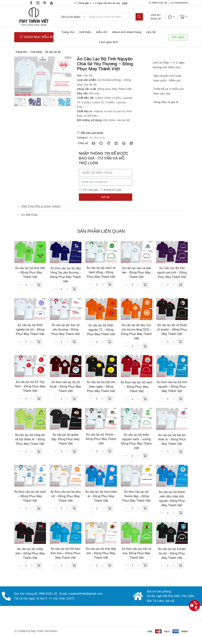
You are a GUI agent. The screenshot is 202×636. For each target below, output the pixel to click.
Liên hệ (150, 32)
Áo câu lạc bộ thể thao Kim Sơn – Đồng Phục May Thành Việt (65, 553)
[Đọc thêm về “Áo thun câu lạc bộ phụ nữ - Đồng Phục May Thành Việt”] (74, 508)
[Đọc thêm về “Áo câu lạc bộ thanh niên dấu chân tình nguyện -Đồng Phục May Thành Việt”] (180, 512)
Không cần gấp (112, 189)
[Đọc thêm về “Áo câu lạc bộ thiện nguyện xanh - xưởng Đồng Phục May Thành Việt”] (145, 455)
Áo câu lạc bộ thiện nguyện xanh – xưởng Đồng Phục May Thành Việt (136, 441)
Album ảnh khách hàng (126, 32)
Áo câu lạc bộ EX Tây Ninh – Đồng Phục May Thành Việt (30, 386)
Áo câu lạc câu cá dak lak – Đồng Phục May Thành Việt (136, 273)
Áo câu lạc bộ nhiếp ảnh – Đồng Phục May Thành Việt (30, 553)
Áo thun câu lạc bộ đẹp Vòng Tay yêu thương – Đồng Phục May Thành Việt (65, 275)
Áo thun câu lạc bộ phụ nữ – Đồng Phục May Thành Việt (65, 496)
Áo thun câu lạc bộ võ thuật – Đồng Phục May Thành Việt (65, 387)
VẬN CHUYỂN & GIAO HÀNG (39, 206)
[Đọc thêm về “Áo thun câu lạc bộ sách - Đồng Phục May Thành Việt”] (145, 398)
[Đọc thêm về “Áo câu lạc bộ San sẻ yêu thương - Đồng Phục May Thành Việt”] (74, 341)
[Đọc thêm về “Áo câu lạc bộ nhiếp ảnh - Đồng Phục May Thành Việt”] (38, 565)
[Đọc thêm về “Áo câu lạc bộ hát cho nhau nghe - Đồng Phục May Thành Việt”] (109, 398)
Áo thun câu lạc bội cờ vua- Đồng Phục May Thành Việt (136, 553)
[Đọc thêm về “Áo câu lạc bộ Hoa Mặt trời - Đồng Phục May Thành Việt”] (109, 565)
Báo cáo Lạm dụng (92, 132)
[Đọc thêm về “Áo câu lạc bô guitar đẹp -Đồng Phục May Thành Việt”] (74, 451)
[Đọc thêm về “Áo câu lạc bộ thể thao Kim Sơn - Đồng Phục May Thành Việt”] (74, 565)
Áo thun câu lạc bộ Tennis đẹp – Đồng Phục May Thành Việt (136, 496)
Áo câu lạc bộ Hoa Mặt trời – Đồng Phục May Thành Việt (101, 553)
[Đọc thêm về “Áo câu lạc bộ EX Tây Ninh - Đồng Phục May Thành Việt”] (38, 398)
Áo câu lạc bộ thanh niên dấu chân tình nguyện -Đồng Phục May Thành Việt (172, 498)
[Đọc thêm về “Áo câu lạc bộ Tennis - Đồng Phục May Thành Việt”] (109, 451)
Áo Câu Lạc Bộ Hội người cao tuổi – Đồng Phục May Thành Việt (172, 273)
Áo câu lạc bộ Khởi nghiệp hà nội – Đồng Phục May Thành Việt (30, 330)
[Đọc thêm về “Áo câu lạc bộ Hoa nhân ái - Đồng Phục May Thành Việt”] (109, 508)
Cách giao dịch (108, 42)
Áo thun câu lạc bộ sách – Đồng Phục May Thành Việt (136, 387)
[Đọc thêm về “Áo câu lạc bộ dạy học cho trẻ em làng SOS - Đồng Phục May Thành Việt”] (145, 346)
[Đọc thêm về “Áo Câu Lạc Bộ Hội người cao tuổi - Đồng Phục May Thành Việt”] (180, 284)
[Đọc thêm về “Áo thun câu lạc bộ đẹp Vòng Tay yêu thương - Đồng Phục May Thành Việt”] (74, 289)
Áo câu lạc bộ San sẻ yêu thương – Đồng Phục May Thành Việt (65, 330)
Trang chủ (67, 32)
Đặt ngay (178, 37)
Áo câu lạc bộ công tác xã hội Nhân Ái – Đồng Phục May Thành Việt (30, 439)
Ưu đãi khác (27, 214)
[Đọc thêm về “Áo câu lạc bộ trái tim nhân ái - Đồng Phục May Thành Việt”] (180, 451)
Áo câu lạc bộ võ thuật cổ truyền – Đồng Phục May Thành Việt (172, 330)
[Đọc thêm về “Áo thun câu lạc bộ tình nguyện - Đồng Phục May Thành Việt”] (180, 398)
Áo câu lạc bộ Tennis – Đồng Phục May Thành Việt (101, 439)
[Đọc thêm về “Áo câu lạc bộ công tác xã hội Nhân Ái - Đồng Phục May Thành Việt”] (38, 451)
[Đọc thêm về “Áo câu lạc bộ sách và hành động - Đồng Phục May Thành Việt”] (109, 284)
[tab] (101, 207)
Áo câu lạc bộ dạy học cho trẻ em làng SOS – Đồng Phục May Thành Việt (136, 332)
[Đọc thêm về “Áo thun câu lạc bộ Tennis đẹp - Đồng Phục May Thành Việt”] (145, 508)
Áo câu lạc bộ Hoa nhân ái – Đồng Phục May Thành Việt (101, 496)
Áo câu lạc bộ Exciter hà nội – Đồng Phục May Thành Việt (172, 553)
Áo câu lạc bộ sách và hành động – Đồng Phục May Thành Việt (100, 272)
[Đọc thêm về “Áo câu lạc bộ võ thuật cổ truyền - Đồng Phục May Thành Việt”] (180, 341)
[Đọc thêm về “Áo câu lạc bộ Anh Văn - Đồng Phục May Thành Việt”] (38, 284)
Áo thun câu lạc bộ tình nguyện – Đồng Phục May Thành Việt (172, 387)
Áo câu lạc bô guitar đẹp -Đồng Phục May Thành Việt (66, 439)
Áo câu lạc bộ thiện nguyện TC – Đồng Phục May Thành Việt (101, 330)
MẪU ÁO (101, 32)
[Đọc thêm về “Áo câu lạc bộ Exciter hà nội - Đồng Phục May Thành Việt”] (180, 565)
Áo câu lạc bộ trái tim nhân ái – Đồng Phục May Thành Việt (172, 440)
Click (124, 3)
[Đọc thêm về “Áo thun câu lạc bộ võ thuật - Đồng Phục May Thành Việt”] (74, 398)
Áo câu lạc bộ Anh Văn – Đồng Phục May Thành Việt (30, 273)
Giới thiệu (85, 32)
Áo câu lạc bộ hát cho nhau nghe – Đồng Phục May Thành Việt (101, 387)
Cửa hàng (36, 51)
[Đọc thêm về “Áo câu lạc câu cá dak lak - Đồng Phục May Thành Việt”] (145, 284)
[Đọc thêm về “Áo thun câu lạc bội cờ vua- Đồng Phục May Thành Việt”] (145, 565)
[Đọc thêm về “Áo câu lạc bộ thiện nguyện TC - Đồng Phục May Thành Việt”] (109, 341)
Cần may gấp (90, 189)
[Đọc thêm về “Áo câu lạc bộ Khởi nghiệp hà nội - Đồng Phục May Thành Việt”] (38, 341)
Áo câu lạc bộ (53, 51)
